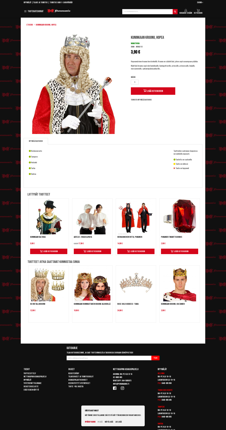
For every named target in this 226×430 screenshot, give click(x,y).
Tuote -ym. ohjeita (75, 386)
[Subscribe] (155, 358)
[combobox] (150, 11)
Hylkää (100, 422)
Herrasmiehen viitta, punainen (129, 237)
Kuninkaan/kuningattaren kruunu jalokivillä (92, 304)
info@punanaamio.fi (121, 384)
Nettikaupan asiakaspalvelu (35, 376)
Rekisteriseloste (31, 386)
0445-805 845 (167, 400)
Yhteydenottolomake (33, 383)
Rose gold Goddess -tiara (128, 304)
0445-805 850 (167, 383)
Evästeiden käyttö (31, 390)
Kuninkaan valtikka (38, 237)
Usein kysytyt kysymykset (79, 383)
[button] (200, 2)
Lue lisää (118, 422)
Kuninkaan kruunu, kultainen (172, 304)
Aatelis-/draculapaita (83, 237)
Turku (160, 390)
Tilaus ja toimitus (40, 2)
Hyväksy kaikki (90, 422)
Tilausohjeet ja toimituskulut (81, 376)
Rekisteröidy (73, 373)
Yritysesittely (30, 373)
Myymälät (27, 2)
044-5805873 (126, 380)
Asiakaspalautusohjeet (77, 380)
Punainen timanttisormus (171, 237)
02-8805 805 (117, 377)
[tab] (36, 141)
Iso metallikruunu (37, 304)
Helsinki (161, 373)
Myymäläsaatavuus (36, 141)
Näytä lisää (109, 422)
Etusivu (30, 24)
